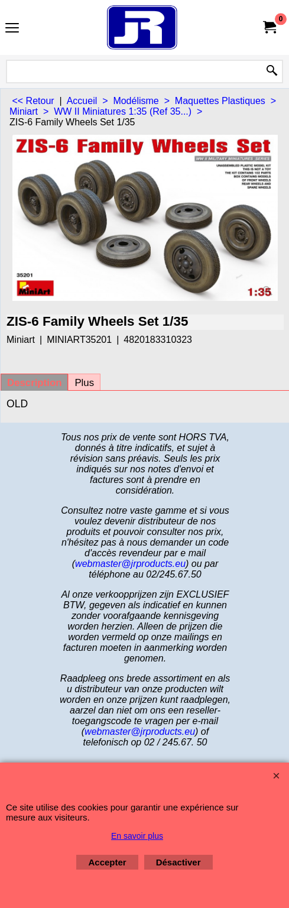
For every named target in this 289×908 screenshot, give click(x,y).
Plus (84, 382)
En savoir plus (137, 836)
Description (34, 382)
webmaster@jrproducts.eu (130, 564)
